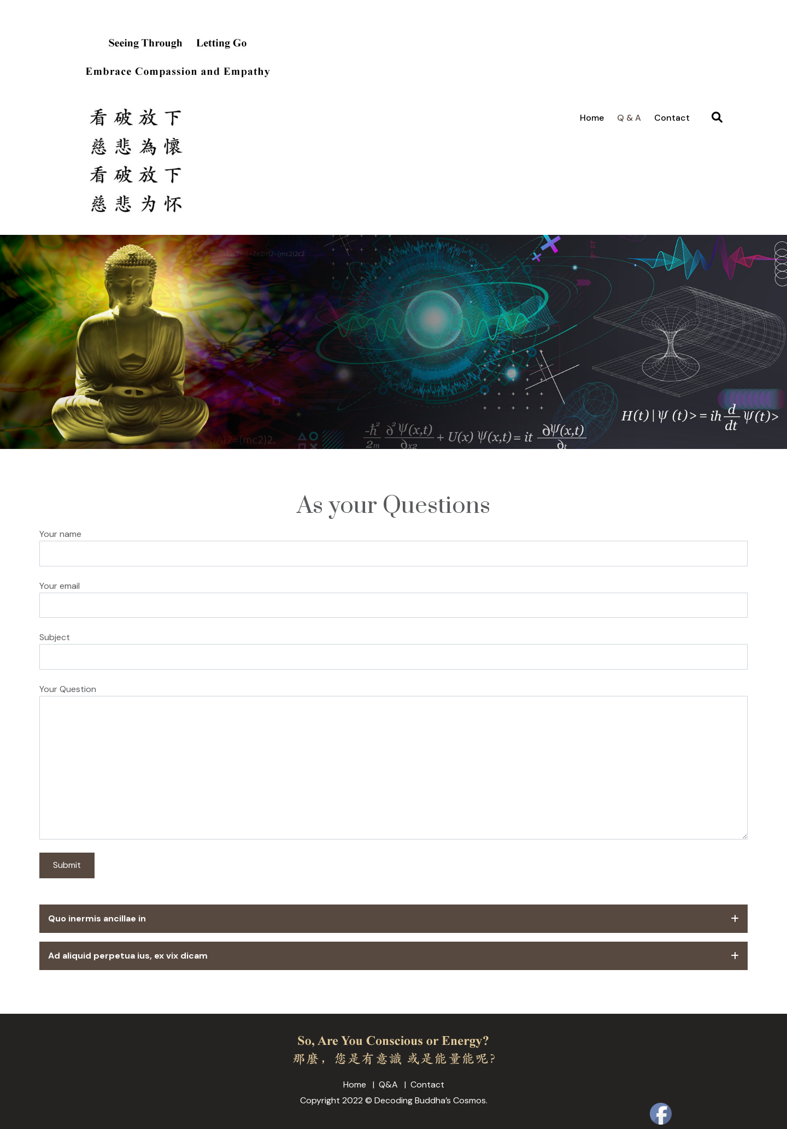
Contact (672, 117)
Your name (60, 534)
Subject (54, 637)
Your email (59, 586)
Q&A (388, 1084)
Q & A (629, 117)
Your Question (67, 689)
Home (592, 117)
